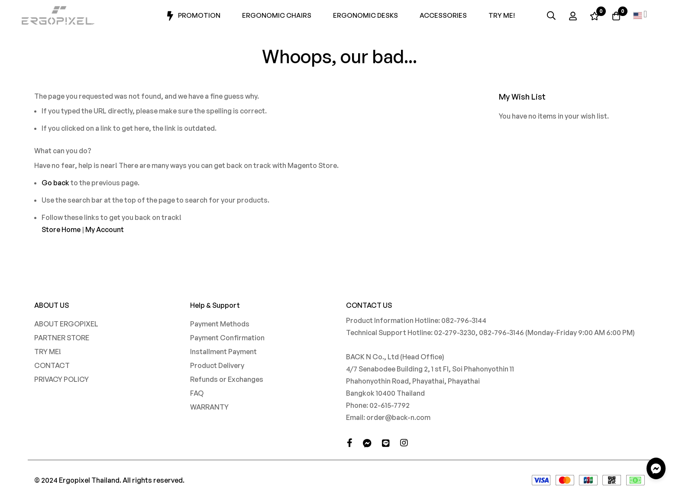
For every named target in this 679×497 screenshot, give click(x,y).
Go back (55, 182)
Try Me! (501, 15)
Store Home (61, 229)
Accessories (443, 15)
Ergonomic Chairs (276, 15)
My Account (104, 229)
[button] (640, 16)
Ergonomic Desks (365, 15)
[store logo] (58, 15)
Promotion (192, 16)
